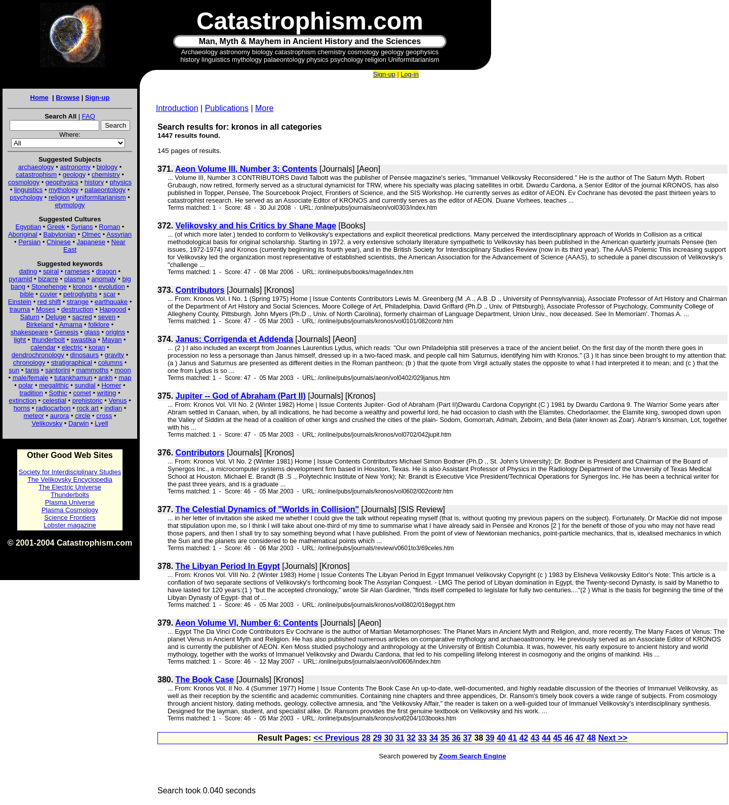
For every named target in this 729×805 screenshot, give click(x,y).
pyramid (20, 279)
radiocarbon (53, 408)
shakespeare (29, 332)
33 (422, 738)
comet (82, 393)
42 (524, 738)
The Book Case (205, 679)
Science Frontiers (69, 517)
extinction (22, 400)
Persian (29, 242)
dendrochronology (38, 355)
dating (28, 271)
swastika (83, 339)
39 (490, 738)
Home (39, 97)
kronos (83, 286)
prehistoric (87, 400)
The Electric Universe (69, 487)
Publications (227, 108)
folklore (98, 324)
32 (411, 738)
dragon (106, 271)
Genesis (66, 332)
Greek (56, 227)
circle (82, 415)
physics (121, 182)
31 (399, 738)
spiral (51, 271)
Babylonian (60, 234)
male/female (31, 377)
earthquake (111, 301)
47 (580, 738)
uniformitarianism (101, 197)
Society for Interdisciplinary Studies (70, 472)
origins (115, 332)
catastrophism (36, 174)
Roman (109, 227)
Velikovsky (47, 423)
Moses (45, 309)
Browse (67, 97)
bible (26, 294)
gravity (114, 355)
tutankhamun (73, 377)
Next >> (612, 738)
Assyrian (119, 234)
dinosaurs (84, 355)
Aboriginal (22, 234)
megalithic (54, 385)
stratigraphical (71, 362)
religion (59, 197)
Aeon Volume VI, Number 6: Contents (246, 623)
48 (591, 738)
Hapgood (112, 309)
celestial (54, 400)
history (94, 182)
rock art (87, 408)
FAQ (88, 116)
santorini (57, 370)
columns (110, 362)
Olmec (91, 234)
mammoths (92, 370)
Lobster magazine (70, 525)
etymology (70, 205)
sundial (85, 385)
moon (122, 370)
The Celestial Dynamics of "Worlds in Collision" (267, 509)
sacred (82, 317)
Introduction (177, 108)
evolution (112, 286)
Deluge (56, 317)
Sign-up (97, 97)
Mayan (112, 339)
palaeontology (105, 190)
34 (433, 738)
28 (366, 738)
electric (72, 347)
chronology (29, 362)
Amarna (71, 324)
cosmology (23, 182)
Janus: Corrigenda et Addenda (234, 339)
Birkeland (40, 324)
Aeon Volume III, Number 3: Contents (246, 169)
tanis (32, 370)
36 (456, 738)
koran (97, 347)
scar (109, 294)
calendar (43, 347)
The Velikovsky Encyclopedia (69, 479)
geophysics (62, 182)
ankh (105, 377)
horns (22, 408)
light (20, 339)
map (124, 377)
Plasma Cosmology (70, 510)
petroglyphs (80, 294)
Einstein (19, 301)
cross (104, 415)
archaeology (36, 167)
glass (92, 332)
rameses (77, 271)
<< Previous (336, 738)
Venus (117, 400)
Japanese (91, 242)
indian (114, 408)
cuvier (49, 294)
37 (467, 738)
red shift (49, 301)
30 (388, 738)
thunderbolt (48, 339)
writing (106, 393)
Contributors (200, 290)
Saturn (29, 317)
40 (501, 738)
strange (78, 301)
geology (74, 174)
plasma (75, 279)
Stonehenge (49, 286)
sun (14, 370)
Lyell (101, 423)
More (264, 108)
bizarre (48, 279)
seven (107, 317)
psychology (26, 197)
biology (107, 167)
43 (535, 738)
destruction (77, 309)
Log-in (409, 74)
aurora (59, 415)
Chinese (59, 242)
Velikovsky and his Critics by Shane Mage (256, 225)
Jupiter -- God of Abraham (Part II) (241, 396)
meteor (34, 415)
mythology (63, 190)
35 (445, 738)
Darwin (78, 423)
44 (546, 738)
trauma (20, 309)
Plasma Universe (70, 502)
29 (377, 738)
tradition (31, 393)
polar (25, 385)
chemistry (106, 174)
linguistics (28, 190)
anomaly (103, 279)
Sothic (58, 393)
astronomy (75, 167)
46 (569, 738)
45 (557, 738)
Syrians (82, 227)
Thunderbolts (70, 495)
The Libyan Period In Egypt (228, 566)
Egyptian (29, 227)
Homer (111, 385)
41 (512, 738)
